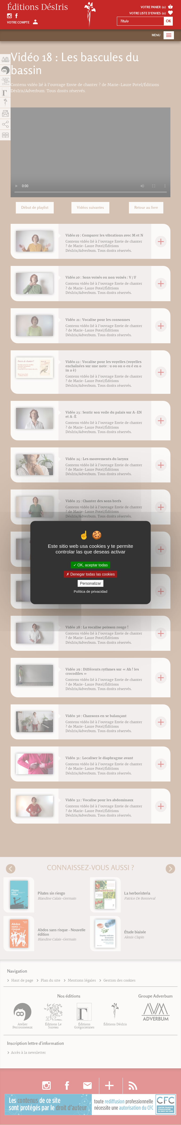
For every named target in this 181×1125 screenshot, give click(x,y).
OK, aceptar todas (90, 565)
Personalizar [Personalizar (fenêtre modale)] (90, 583)
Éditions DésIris (37, 7)
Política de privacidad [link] (90, 591)
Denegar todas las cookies (90, 574)
